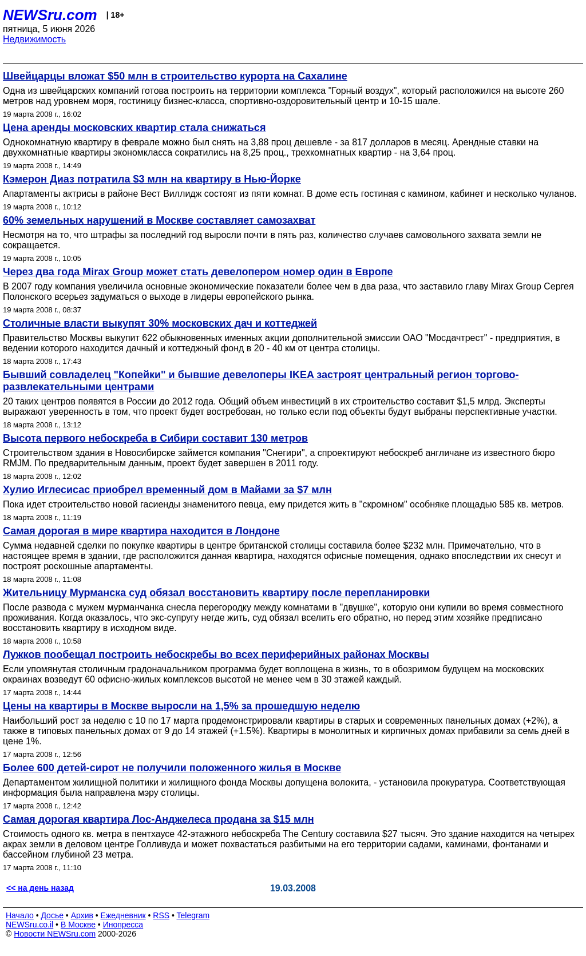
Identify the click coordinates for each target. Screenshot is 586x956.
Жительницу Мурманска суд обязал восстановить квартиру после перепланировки (216, 592)
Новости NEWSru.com (55, 933)
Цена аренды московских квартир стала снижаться (134, 127)
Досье (52, 915)
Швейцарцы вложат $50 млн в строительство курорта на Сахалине (175, 76)
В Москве (78, 924)
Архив (82, 915)
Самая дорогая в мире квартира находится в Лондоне (141, 531)
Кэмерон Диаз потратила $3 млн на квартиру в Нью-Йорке (152, 179)
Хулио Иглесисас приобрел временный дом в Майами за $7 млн (167, 489)
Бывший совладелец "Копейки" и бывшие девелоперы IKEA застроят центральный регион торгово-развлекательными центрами (261, 380)
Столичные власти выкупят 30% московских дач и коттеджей (160, 323)
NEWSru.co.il (29, 924)
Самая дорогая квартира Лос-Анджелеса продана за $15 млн (158, 819)
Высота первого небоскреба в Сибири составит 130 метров (155, 438)
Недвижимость (34, 39)
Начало (20, 915)
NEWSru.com (50, 14)
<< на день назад (40, 887)
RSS (161, 915)
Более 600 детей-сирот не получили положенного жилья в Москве (172, 767)
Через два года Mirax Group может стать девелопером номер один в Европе (198, 271)
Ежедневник (123, 915)
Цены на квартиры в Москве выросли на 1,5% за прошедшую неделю (181, 706)
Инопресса (123, 924)
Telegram (193, 915)
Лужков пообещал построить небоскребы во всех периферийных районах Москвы (216, 654)
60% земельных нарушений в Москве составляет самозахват (159, 220)
